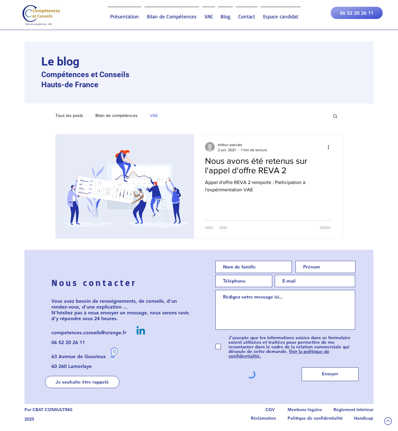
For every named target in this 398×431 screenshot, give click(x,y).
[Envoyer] (330, 374)
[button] (335, 116)
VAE (154, 115)
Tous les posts (69, 115)
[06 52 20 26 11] (357, 13)
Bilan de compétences (116, 115)
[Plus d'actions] (330, 147)
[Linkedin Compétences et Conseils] (141, 331)
